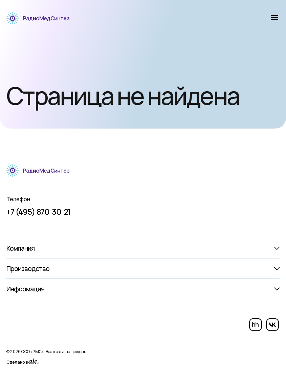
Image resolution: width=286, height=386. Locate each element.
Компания (20, 248)
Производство (27, 268)
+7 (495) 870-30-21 (38, 211)
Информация (25, 288)
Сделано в (22, 362)
